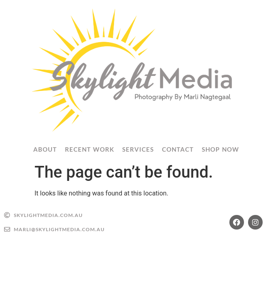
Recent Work (89, 149)
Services (138, 149)
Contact (178, 149)
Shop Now (220, 149)
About (45, 149)
